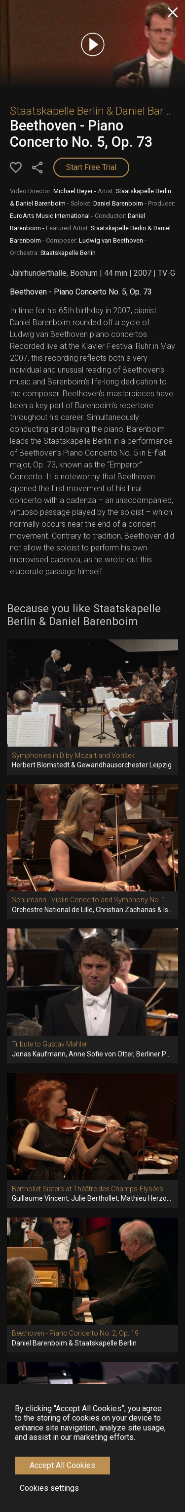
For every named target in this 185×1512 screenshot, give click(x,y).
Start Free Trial (91, 167)
